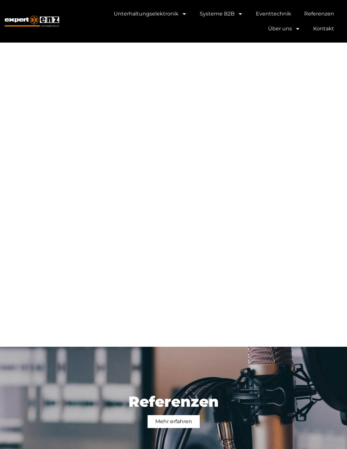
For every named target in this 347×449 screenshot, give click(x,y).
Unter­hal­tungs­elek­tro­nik (150, 14)
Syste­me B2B (221, 14)
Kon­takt (323, 28)
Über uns (284, 29)
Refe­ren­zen (319, 14)
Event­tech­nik (273, 14)
